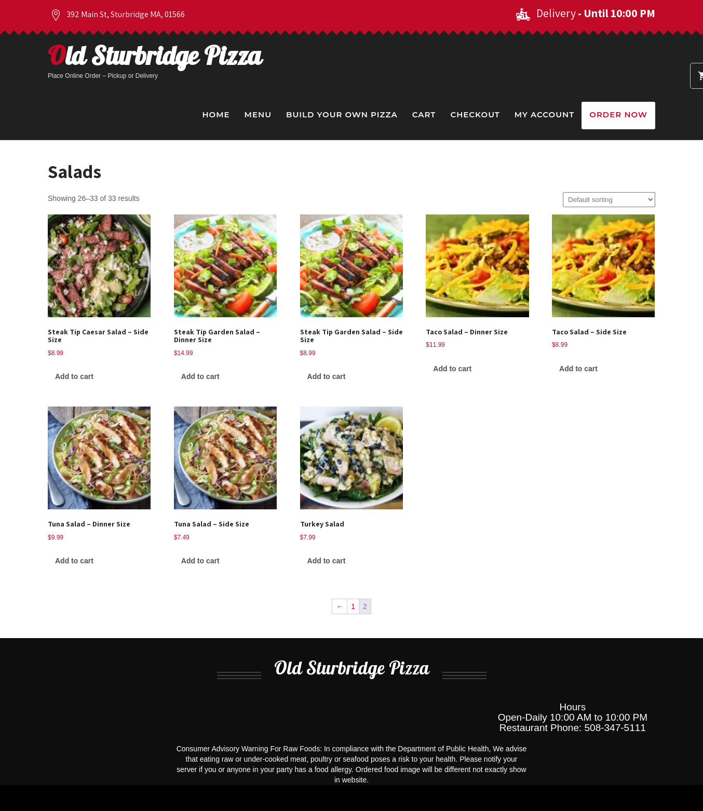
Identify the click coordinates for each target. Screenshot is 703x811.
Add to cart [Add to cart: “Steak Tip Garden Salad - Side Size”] (326, 376)
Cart (424, 114)
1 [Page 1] (353, 606)
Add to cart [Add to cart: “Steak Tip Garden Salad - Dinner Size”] (200, 376)
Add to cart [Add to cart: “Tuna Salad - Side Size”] (200, 561)
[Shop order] (609, 199)
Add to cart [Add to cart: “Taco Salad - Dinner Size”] (452, 368)
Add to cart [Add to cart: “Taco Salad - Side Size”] (578, 368)
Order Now (618, 114)
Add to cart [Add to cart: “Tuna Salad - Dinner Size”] (74, 561)
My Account (544, 114)
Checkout (474, 114)
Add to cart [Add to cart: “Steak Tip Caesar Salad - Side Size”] (74, 376)
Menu (258, 114)
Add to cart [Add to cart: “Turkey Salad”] (326, 561)
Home (215, 114)
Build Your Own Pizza (342, 114)
